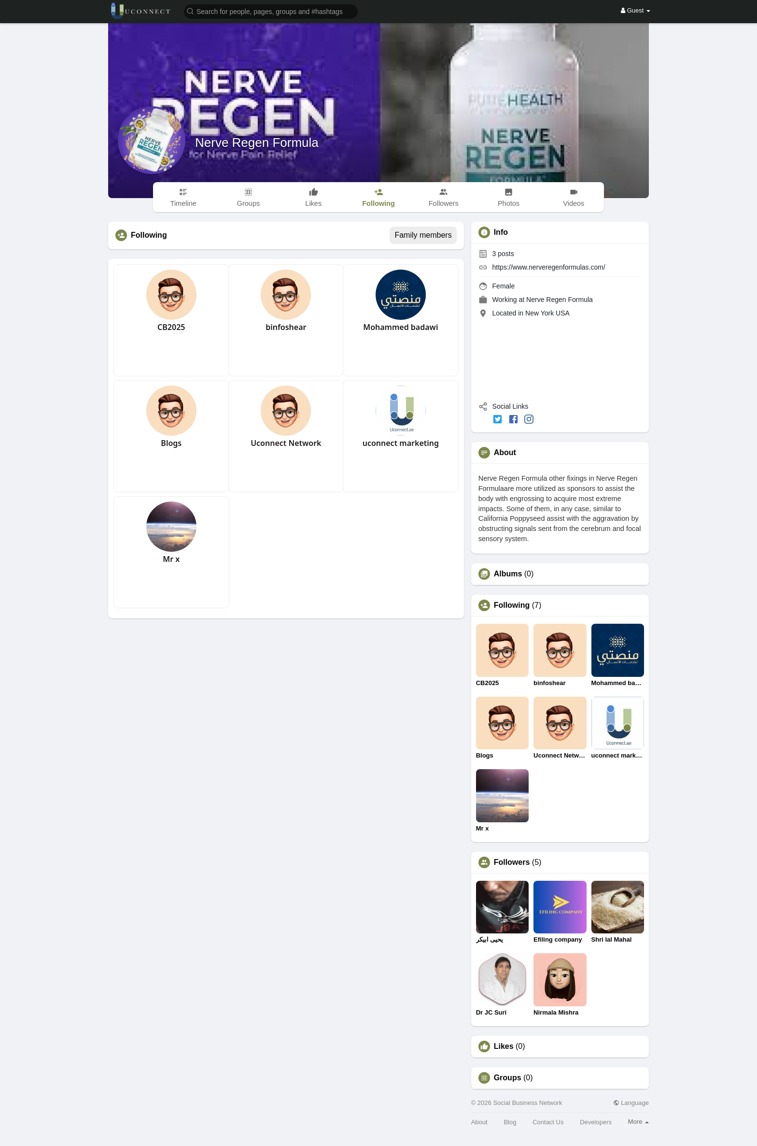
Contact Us (548, 1122)
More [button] (638, 1121)
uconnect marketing (401, 443)
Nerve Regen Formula (257, 142)
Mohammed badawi (400, 327)
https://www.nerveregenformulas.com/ (548, 267)
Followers (512, 862)
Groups (507, 1078)
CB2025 (171, 327)
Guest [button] (635, 10)
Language (631, 1103)
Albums (508, 574)
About (479, 1122)
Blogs (171, 443)
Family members (422, 235)
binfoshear (286, 327)
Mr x (171, 559)
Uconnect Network (286, 443)
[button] (271, 11)
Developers (596, 1122)
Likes (504, 1046)
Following (512, 605)
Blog (510, 1122)
